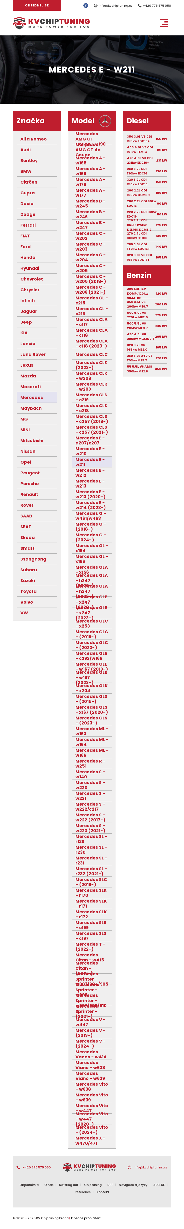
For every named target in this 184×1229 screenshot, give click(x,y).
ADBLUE (159, 1185)
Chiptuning (93, 1185)
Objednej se (37, 5)
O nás (48, 1185)
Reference (83, 1192)
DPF (110, 1185)
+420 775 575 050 (157, 5)
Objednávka (29, 1185)
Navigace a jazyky (133, 1185)
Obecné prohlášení (86, 1218)
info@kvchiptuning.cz (116, 5)
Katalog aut (68, 1185)
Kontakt (103, 1192)
